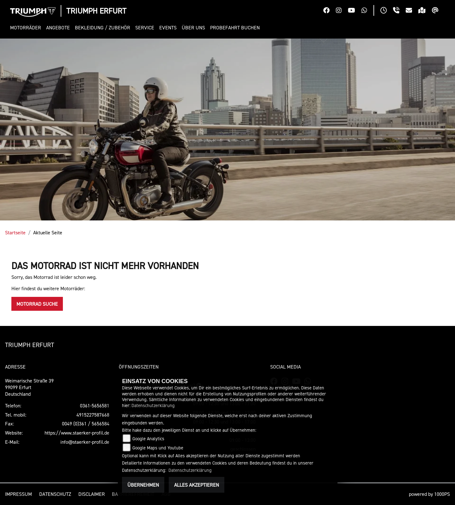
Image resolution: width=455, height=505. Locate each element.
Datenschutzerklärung (153, 405)
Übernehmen (143, 485)
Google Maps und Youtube (157, 447)
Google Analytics (148, 438)
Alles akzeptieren (196, 485)
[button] (27, 27)
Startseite (15, 232)
